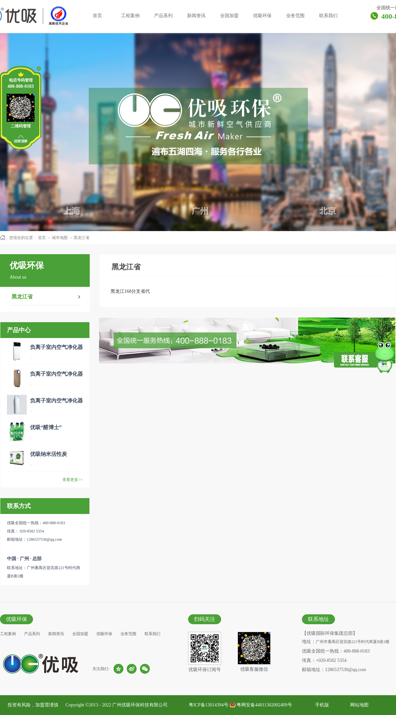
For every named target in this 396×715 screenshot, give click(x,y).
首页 (97, 15)
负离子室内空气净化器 (56, 347)
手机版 (321, 704)
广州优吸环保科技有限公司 (140, 704)
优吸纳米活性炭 (48, 454)
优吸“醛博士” (46, 427)
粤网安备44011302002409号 (264, 704)
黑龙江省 (81, 237)
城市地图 (60, 237)
